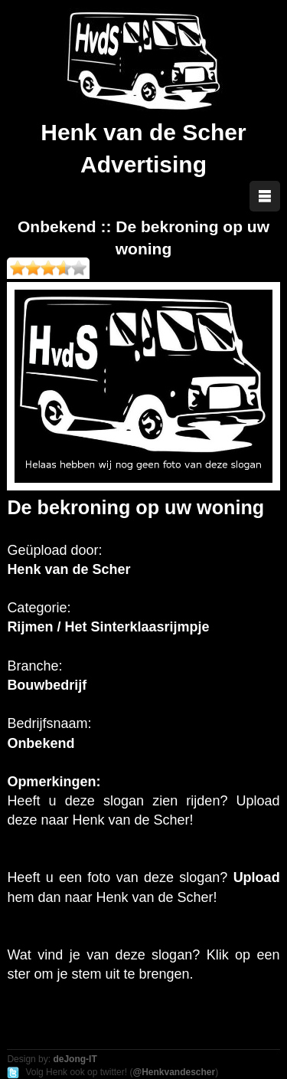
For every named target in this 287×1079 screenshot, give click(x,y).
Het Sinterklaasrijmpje (136, 627)
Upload (256, 877)
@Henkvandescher (173, 1072)
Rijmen (30, 627)
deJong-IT (74, 1059)
